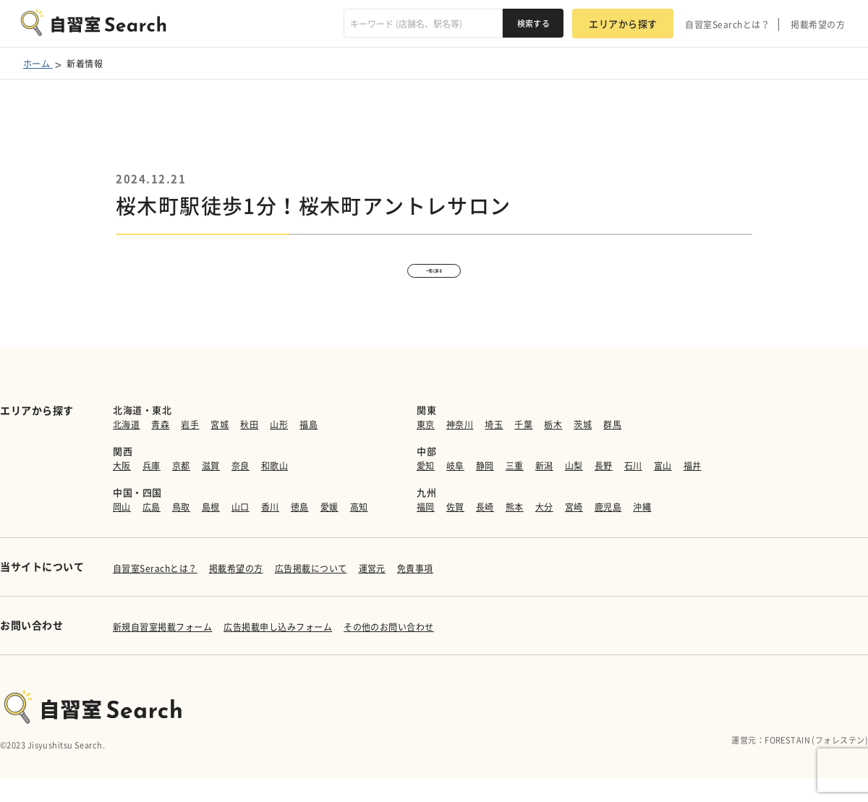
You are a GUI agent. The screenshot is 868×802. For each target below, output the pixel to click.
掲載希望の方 (818, 24)
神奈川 (459, 449)
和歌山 (274, 490)
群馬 (612, 449)
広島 (151, 531)
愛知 (426, 490)
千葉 (523, 449)
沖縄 (642, 531)
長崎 (485, 531)
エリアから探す (623, 23)
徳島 (300, 531)
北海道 (126, 449)
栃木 (553, 449)
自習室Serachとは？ (155, 593)
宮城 (219, 449)
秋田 (249, 449)
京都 (181, 490)
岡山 (122, 531)
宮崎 (574, 531)
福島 (308, 449)
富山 (663, 490)
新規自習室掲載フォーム (162, 651)
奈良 (240, 490)
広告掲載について (311, 593)
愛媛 (329, 531)
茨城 (583, 449)
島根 (211, 531)
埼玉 (494, 449)
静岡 (485, 490)
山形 (279, 449)
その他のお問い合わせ (389, 651)
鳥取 (181, 531)
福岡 (426, 531)
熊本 (515, 531)
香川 (270, 531)
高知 (359, 531)
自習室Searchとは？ (727, 24)
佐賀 (455, 531)
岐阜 (455, 490)
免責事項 (415, 593)
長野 (604, 490)
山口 (240, 531)
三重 (515, 490)
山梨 (574, 490)
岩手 (190, 449)
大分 (544, 531)
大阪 (122, 490)
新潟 (544, 490)
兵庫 (151, 490)
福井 (693, 490)
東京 (426, 449)
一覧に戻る (434, 282)
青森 (160, 449)
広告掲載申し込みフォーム (278, 651)
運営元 (372, 593)
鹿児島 (608, 531)
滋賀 (211, 490)
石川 (633, 490)
